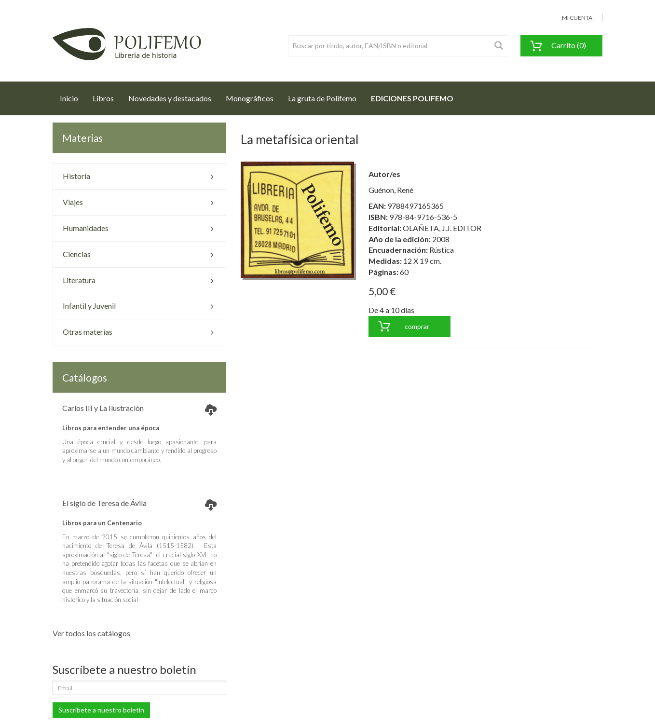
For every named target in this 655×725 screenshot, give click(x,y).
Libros (103, 98)
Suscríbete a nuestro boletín (101, 710)
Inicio (72, 95)
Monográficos (249, 98)
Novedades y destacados (169, 98)
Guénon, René (390, 189)
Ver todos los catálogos (91, 633)
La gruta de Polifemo (322, 98)
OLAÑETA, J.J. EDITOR (442, 228)
